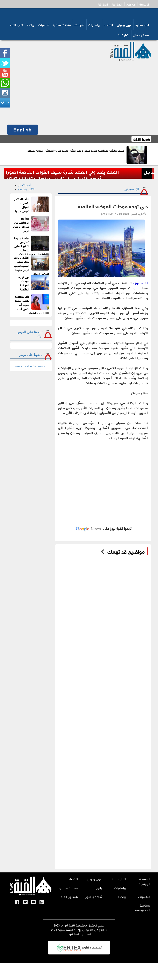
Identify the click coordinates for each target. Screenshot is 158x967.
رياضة (30, 24)
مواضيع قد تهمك (126, 551)
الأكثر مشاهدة (26, 189)
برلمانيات (94, 24)
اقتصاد (108, 24)
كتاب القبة (16, 24)
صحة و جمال (141, 34)
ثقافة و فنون (93, 897)
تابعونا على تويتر (31, 354)
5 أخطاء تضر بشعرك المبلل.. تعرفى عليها (21, 204)
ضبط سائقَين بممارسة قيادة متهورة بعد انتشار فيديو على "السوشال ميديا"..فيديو (75, 150)
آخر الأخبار (24, 185)
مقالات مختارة (62, 24)
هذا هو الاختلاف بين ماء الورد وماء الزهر (21, 224)
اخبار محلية (142, 24)
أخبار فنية (123, 34)
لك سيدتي (131, 189)
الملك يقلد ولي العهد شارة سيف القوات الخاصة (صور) (62, 173)
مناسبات (43, 24)
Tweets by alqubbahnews (29, 366)
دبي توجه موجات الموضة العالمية (24, 282)
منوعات (80, 24)
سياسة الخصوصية (142, 909)
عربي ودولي (124, 24)
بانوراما (97, 888)
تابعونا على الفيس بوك (30, 334)
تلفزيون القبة (69, 897)
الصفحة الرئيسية (144, 882)
